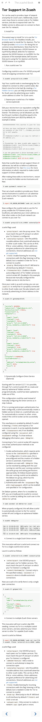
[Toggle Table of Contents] (2, 2)
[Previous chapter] (6, 714)
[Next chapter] (35, 714)
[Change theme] (6, 2)
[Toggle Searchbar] (9, 2)
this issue (27, 168)
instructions (19, 44)
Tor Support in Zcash (19, 9)
